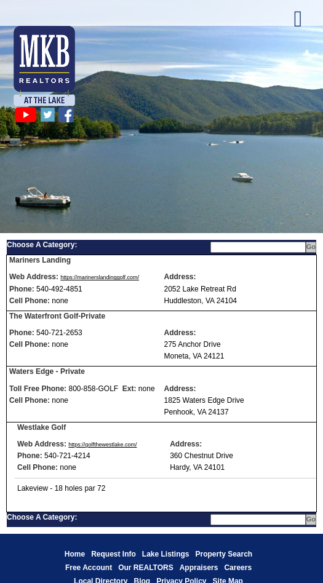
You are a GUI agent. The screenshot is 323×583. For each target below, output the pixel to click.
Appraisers (199, 567)
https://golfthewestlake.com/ (102, 445)
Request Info (113, 554)
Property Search (223, 554)
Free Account (88, 567)
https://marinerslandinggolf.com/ (99, 277)
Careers (238, 567)
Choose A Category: (43, 244)
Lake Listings (165, 554)
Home (75, 554)
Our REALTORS (145, 567)
